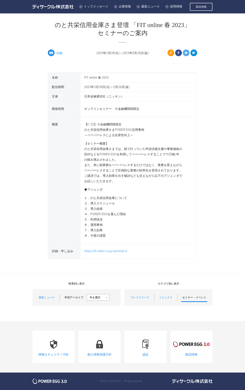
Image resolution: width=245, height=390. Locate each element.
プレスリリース (140, 297)
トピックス (165, 297)
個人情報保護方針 (99, 346)
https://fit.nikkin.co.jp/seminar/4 (105, 251)
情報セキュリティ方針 (53, 346)
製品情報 (201, 6)
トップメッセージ (96, 6)
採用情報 (176, 6)
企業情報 (125, 6)
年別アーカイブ (74, 297)
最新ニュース (150, 6)
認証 (145, 346)
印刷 (55, 52)
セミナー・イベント (194, 297)
